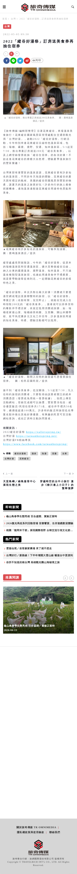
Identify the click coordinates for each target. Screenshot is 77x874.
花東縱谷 (24, 459)
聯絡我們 (54, 832)
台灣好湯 (9, 459)
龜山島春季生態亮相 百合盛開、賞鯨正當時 (31, 516)
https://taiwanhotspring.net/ (36, 436)
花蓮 (54, 453)
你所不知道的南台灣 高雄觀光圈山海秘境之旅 (33, 562)
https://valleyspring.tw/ (43, 432)
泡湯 (44, 453)
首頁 (4, 19)
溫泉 (34, 453)
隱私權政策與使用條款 (30, 832)
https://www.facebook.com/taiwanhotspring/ (35, 444)
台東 (64, 453)
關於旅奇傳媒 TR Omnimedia (36, 827)
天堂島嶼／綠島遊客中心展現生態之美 (19, 483)
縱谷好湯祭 (20, 453)
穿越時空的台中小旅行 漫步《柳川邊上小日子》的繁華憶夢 (57, 485)
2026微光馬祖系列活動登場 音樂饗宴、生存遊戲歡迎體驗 (39, 523)
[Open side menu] (3, 6)
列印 (37, 60)
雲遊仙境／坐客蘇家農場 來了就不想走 (29, 548)
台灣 (13, 19)
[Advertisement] (38, 683)
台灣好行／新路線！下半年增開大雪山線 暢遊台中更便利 (39, 555)
